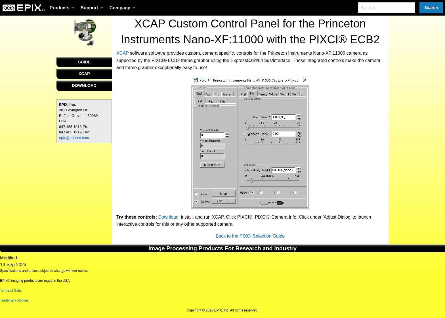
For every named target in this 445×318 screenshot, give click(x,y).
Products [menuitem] (59, 7)
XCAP (84, 73)
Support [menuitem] (89, 7)
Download (168, 217)
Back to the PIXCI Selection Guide (250, 236)
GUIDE (84, 62)
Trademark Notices (14, 300)
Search (431, 7)
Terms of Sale (10, 291)
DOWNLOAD (84, 85)
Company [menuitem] (120, 7)
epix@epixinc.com (74, 138)
